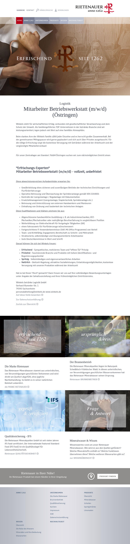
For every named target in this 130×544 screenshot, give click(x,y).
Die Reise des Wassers (25, 529)
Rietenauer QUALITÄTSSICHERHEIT (20, 454)
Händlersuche (46, 10)
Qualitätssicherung (57, 503)
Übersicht (88, 496)
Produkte (88, 493)
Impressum (54, 510)
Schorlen (87, 503)
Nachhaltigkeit (76, 20)
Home (19, 20)
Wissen (19, 522)
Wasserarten (21, 536)
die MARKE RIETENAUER (16, 387)
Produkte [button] (54, 20)
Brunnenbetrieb (56, 500)
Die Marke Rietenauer (58, 496)
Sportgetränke (90, 507)
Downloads (63, 10)
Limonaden (88, 510)
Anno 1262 (28, 20)
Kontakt (30, 10)
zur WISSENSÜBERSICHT (81, 458)
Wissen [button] (64, 20)
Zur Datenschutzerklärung (28, 300)
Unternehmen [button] (41, 20)
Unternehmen (56, 493)
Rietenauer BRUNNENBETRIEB (83, 379)
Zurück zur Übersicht (26, 304)
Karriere (21, 10)
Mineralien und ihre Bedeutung (28, 532)
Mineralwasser (90, 500)
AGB (51, 514)
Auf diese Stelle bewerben (28, 295)
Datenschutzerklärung (59, 517)
